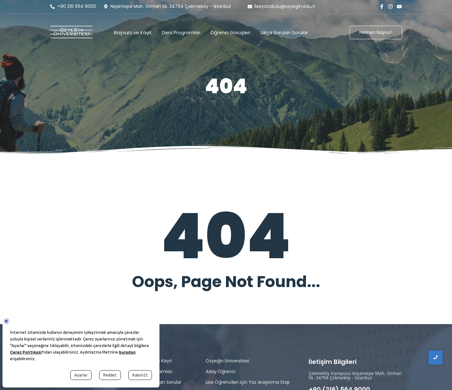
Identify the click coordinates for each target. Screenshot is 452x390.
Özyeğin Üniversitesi (227, 361)
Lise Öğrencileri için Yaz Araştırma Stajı (247, 382)
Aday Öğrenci (220, 371)
